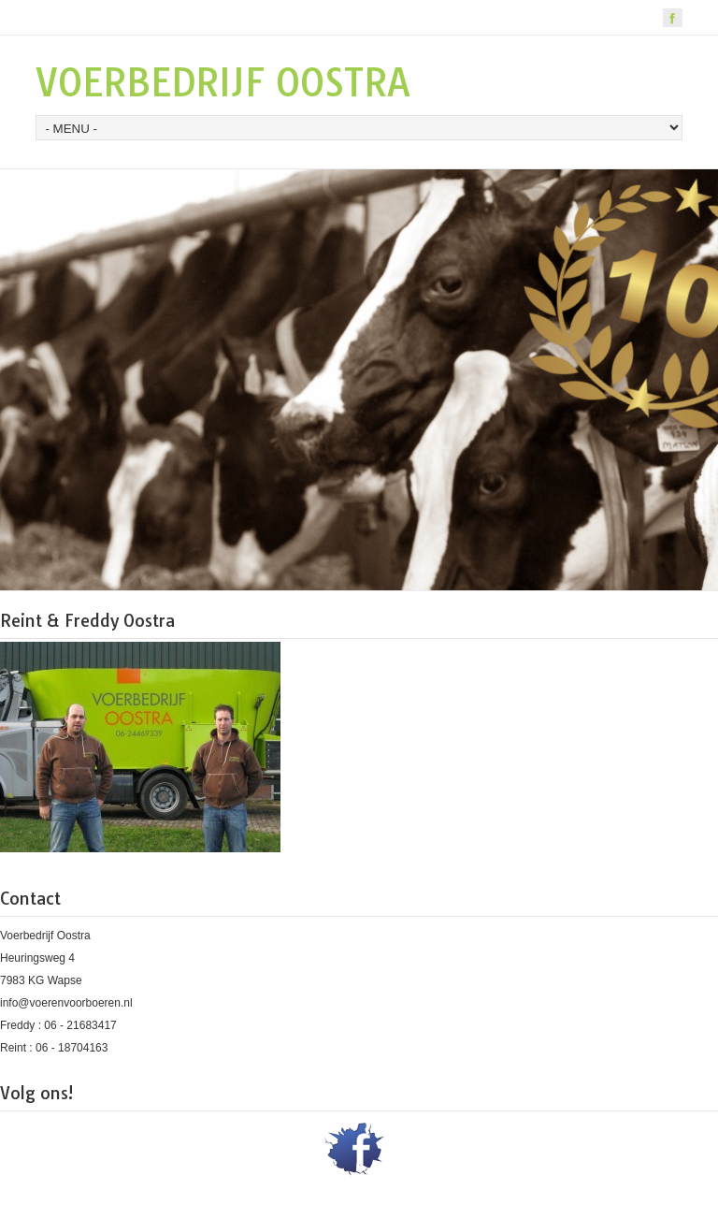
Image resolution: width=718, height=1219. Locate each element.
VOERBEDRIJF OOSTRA (223, 82)
